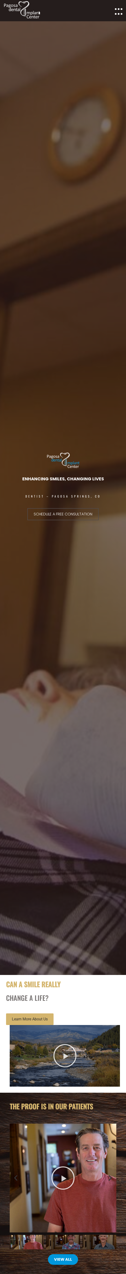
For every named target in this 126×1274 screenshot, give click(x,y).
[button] (65, 1056)
